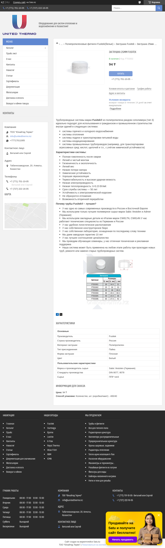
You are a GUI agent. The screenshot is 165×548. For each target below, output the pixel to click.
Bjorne (50, 432)
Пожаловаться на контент (94, 545)
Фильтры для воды (97, 472)
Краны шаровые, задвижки (101, 445)
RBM (49, 454)
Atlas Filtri (52, 450)
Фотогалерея (12, 92)
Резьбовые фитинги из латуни (103, 467)
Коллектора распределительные (104, 437)
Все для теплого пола (98, 428)
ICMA (49, 459)
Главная (10, 423)
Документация (13, 87)
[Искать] (159, 8)
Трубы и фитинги (96, 423)
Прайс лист (11, 53)
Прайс (9, 432)
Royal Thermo (53, 445)
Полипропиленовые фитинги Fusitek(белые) (89, 44)
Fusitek (50, 423)
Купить (120, 73)
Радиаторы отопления (99, 450)
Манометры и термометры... (102, 463)
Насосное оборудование (100, 459)
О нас (8, 59)
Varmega (51, 428)
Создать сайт (19, 2)
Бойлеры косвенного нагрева (102, 476)
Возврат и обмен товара (17, 103)
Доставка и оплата (15, 98)
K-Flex (50, 441)
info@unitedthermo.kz (20, 136)
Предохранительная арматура (103, 441)
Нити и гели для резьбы (100, 480)
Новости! (10, 70)
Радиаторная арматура (100, 432)
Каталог (10, 48)
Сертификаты (12, 81)
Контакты (10, 64)
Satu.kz (96, 542)
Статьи (9, 75)
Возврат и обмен (14, 472)
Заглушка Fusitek (125, 44)
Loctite (50, 437)
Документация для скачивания (20, 459)
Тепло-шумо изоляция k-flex (101, 454)
